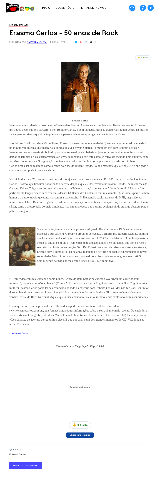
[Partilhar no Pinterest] (81, 42)
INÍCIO (46, 8)
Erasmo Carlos (18, 25)
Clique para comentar (80, 435)
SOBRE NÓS (63, 8)
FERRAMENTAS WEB (93, 8)
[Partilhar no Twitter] (76, 42)
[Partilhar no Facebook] (71, 42)
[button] (143, 8)
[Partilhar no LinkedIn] (86, 42)
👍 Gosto (142, 57)
